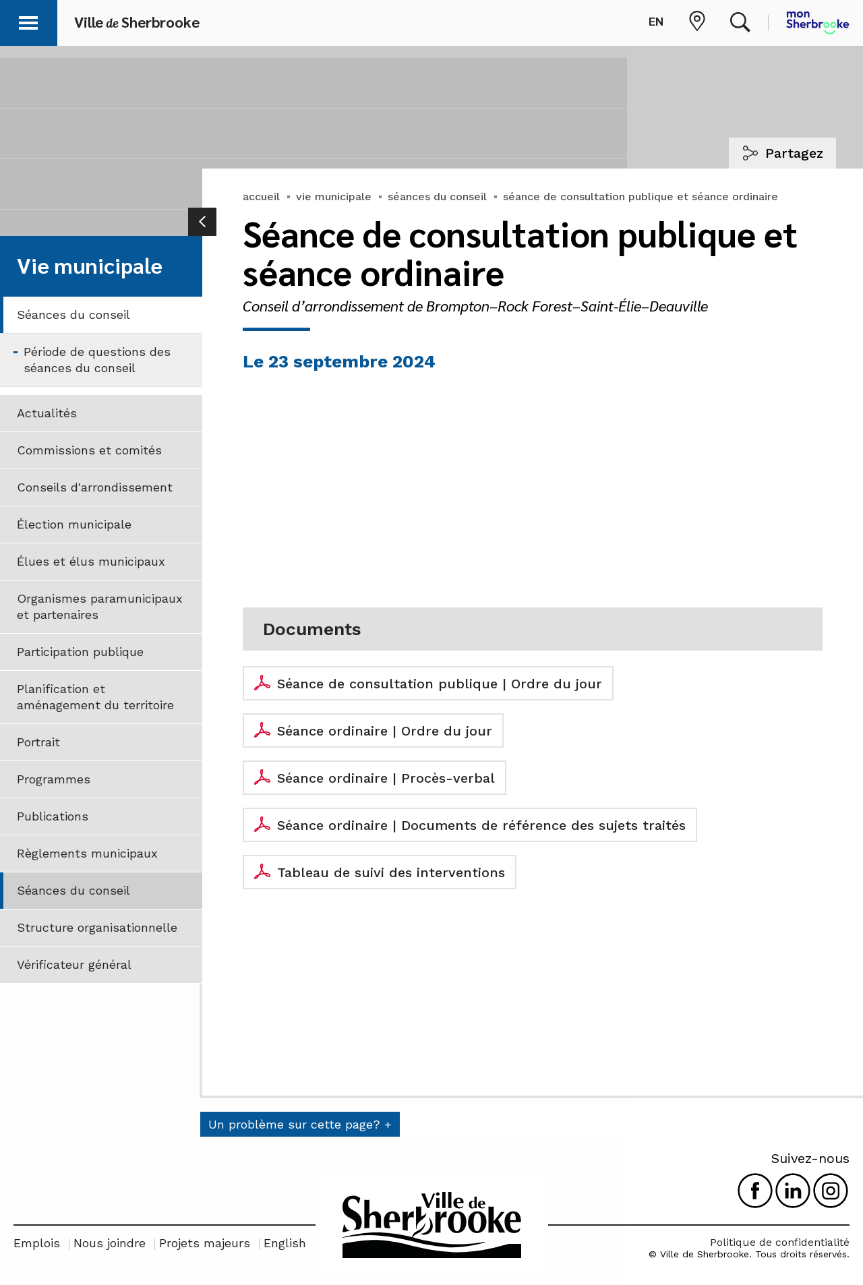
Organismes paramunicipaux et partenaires (100, 606)
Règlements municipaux (87, 853)
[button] (28, 20)
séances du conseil (437, 196)
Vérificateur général (74, 964)
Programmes (53, 779)
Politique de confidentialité (780, 1242)
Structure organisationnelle (97, 927)
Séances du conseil (73, 314)
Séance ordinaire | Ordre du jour (384, 731)
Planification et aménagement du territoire (95, 697)
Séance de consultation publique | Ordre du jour (439, 684)
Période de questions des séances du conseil (97, 360)
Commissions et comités (89, 450)
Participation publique (80, 652)
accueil (261, 196)
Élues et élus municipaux (91, 561)
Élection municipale (74, 524)
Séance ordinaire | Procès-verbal (386, 778)
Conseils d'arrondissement (95, 487)
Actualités (47, 413)
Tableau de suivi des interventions (391, 872)
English (285, 1243)
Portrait (38, 742)
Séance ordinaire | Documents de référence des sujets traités (481, 825)
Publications (52, 816)
